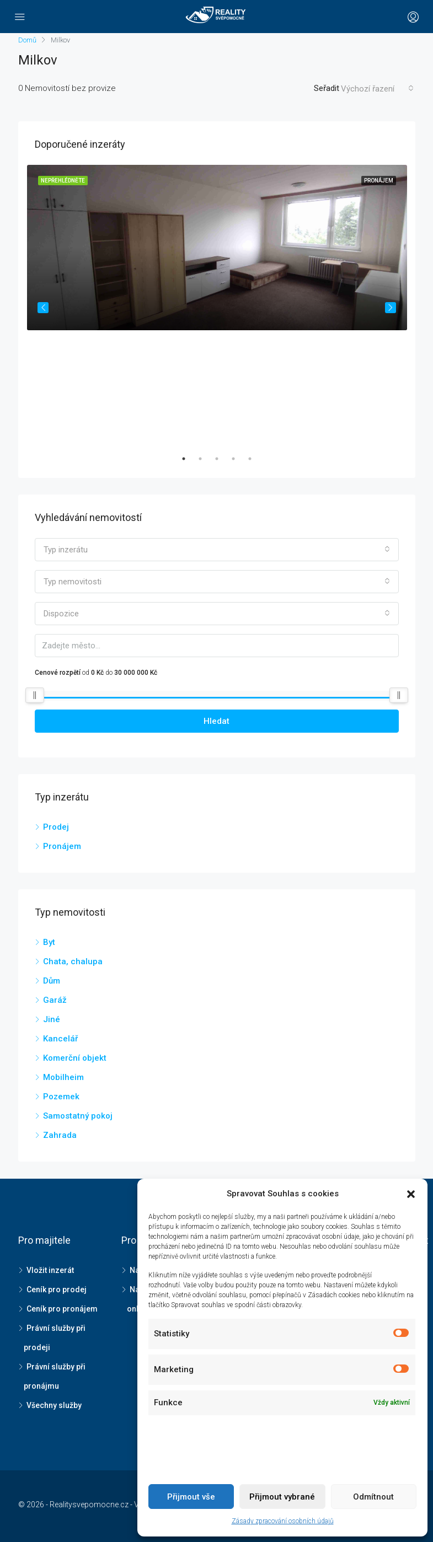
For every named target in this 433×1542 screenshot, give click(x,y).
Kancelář (60, 1039)
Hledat (216, 721)
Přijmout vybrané (282, 1497)
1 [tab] (189, 458)
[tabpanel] (217, 307)
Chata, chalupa (73, 961)
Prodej (56, 827)
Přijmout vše (191, 1497)
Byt (49, 942)
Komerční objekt (74, 1058)
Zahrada (60, 1135)
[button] (410, 1194)
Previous (43, 307)
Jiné (51, 1019)
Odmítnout (373, 1497)
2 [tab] (205, 458)
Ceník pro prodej (56, 1289)
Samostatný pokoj (78, 1116)
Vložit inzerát (50, 1270)
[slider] (34, 695)
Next (390, 307)
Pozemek (61, 1097)
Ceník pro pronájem (62, 1308)
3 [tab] (222, 458)
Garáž (55, 1000)
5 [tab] (255, 458)
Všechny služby (54, 1405)
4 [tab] (238, 458)
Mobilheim (63, 1077)
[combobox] (377, 88)
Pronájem (62, 846)
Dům (51, 981)
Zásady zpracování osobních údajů (283, 1521)
